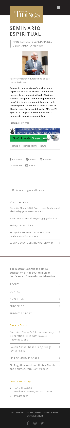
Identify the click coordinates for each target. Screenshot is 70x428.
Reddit (31, 159)
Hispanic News (30, 146)
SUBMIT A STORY (21, 313)
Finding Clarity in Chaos (21, 225)
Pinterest (46, 159)
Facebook (16, 159)
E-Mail (30, 165)
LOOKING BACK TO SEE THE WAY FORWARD (31, 242)
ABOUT (14, 284)
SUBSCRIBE (17, 306)
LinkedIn (16, 165)
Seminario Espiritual (25, 31)
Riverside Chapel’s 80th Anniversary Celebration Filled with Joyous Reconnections (34, 209)
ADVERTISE (17, 298)
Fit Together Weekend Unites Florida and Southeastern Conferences (30, 234)
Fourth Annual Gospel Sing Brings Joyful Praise (33, 218)
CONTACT (16, 291)
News (43, 146)
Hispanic (15, 146)
